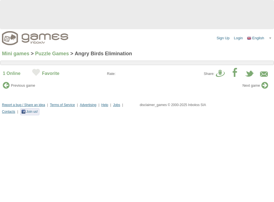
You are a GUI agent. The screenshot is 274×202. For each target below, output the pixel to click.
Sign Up (223, 38)
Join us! (29, 111)
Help (104, 105)
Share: (209, 74)
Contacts (8, 112)
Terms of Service (62, 105)
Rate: (111, 74)
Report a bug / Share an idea (23, 105)
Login (238, 38)
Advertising (88, 105)
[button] (259, 38)
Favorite (50, 73)
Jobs (116, 105)
